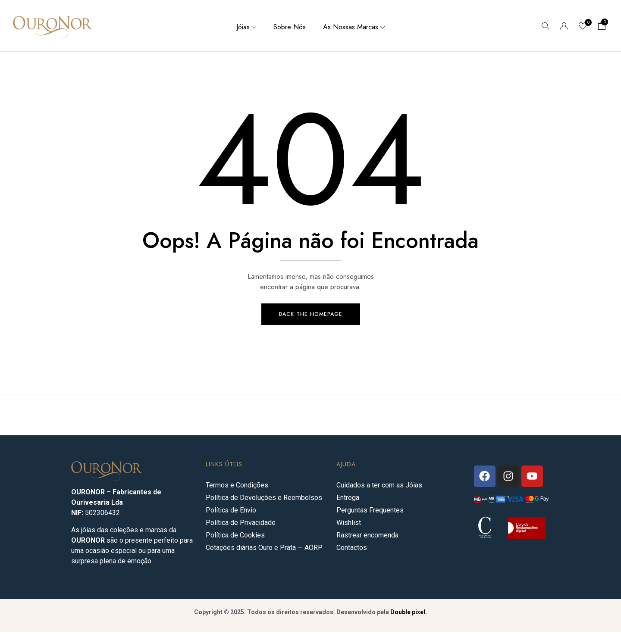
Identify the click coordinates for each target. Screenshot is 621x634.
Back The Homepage (310, 316)
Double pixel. (408, 613)
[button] (602, 26)
